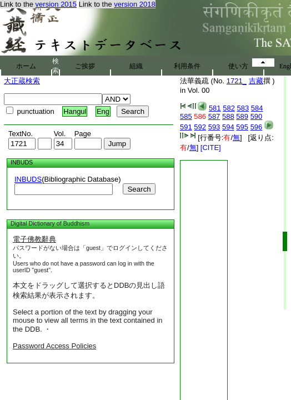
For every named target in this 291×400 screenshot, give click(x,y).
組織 (136, 66)
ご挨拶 (85, 66)
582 (229, 108)
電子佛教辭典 (34, 239)
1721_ (237, 81)
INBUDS (28, 179)
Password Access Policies (54, 346)
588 (228, 116)
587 (214, 116)
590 (256, 116)
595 (242, 127)
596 (256, 127)
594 (228, 127)
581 (215, 108)
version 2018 (134, 4)
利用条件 (187, 66)
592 (200, 127)
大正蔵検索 (22, 81)
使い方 (238, 66)
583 (243, 108)
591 (186, 127)
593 (214, 127)
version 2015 (56, 4)
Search (138, 189)
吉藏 (256, 81)
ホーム (26, 66)
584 (257, 108)
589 (242, 116)
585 (186, 116)
